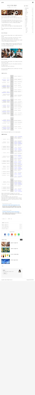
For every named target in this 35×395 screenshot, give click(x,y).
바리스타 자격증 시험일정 (12, 5)
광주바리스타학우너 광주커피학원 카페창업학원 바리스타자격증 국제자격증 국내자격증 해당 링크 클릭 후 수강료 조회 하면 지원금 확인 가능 (11, 207)
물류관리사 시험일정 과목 (5, 224)
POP (26, 29)
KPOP (27, 28)
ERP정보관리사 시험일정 (4, 228)
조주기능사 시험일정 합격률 (5, 226)
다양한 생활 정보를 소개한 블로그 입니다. (8, 271)
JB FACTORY (32, 279)
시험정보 (3, 222)
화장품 (26, 9)
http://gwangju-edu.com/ (6, 210)
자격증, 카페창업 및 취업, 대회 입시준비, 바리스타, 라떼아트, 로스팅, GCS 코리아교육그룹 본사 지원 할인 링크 (11, 213)
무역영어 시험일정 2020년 (5, 227)
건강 (25, 15)
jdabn (2, 2)
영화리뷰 (26, 19)
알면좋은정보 (26, 8)
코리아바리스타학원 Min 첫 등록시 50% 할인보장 (10, 211)
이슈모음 (26, 18)
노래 (25, 26)
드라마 (26, 23)
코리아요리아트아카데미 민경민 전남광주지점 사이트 (11, 205)
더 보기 (21, 239)
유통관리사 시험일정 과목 (5, 225)
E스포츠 (26, 22)
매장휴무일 (26, 12)
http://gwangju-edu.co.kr (6, 203)
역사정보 (26, 16)
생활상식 (26, 13)
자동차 (26, 25)
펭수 (26, 32)
